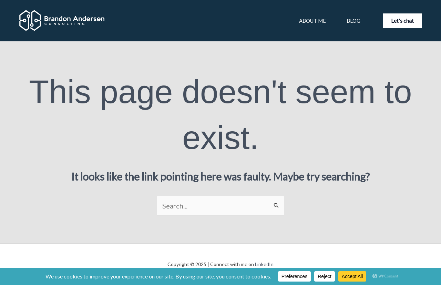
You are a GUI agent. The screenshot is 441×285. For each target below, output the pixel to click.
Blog (353, 21)
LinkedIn (264, 264)
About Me (312, 21)
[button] (402, 20)
